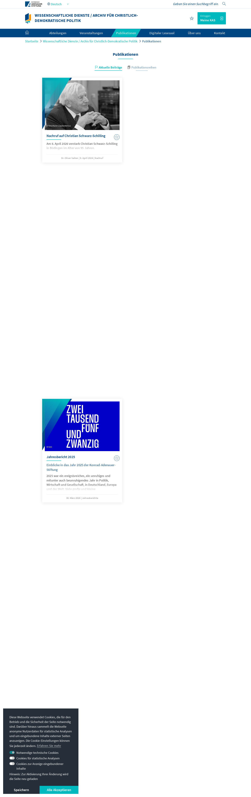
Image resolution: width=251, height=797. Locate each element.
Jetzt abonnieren (125, 702)
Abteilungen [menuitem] (57, 33)
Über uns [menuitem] (194, 33)
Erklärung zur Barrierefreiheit (118, 780)
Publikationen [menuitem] (126, 33)
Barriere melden (154, 780)
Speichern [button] (21, 790)
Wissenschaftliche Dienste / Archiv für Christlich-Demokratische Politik (90, 41)
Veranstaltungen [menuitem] (91, 33)
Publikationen (151, 41)
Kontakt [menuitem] (219, 33)
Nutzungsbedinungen (79, 780)
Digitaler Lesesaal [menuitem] (162, 33)
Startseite (31, 41)
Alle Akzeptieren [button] (59, 790)
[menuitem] (30, 33)
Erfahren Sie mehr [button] (49, 746)
